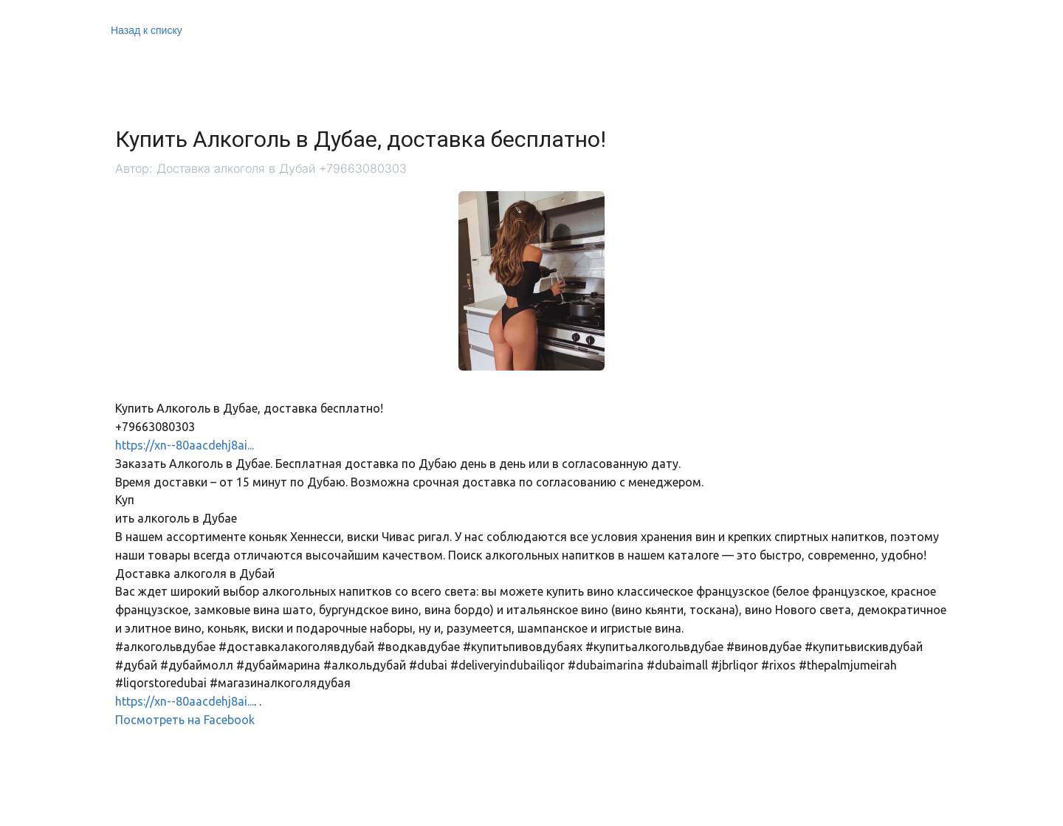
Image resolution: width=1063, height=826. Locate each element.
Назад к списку (146, 30)
